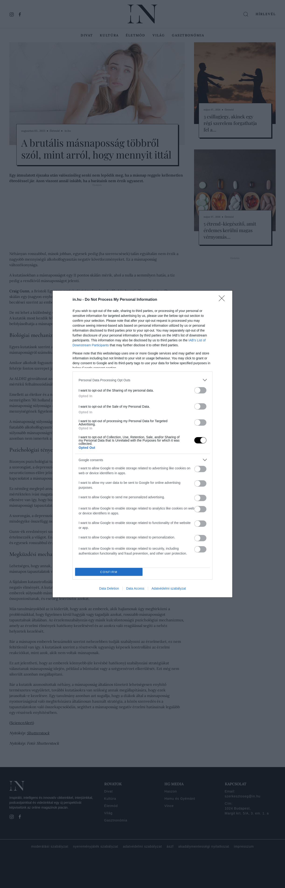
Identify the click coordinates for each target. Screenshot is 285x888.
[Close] (223, 299)
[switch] (200, 390)
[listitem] (142, 380)
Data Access (135, 588)
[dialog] (142, 444)
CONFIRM (109, 572)
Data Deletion (109, 588)
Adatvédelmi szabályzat (169, 588)
